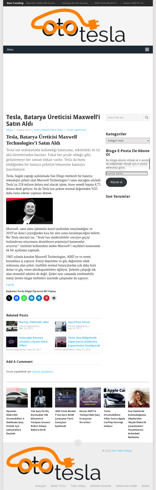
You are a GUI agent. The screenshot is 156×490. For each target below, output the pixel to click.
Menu (10, 49)
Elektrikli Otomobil (100, 485)
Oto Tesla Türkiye (122, 450)
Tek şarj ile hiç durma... (75, 3)
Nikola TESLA (58, 485)
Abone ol (116, 182)
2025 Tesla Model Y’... (106, 3)
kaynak (10, 284)
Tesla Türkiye (78, 485)
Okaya (9, 129)
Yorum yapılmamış (76, 129)
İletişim (146, 485)
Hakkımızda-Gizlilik (126, 485)
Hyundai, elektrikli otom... (41, 3)
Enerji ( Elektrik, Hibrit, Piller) (48, 129)
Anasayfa (40, 485)
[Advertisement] (78, 81)
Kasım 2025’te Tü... (134, 3)
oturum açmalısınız (42, 371)
